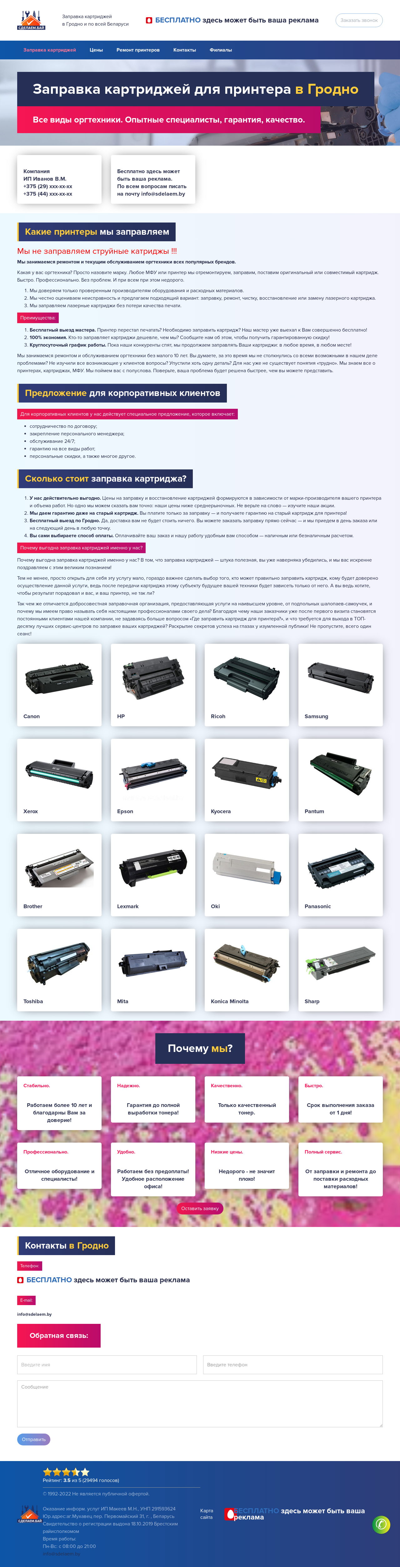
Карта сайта (206, 1514)
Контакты (184, 50)
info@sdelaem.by (34, 1314)
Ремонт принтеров (138, 50)
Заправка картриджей (49, 50)
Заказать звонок (359, 20)
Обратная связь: (59, 1335)
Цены (96, 50)
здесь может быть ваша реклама (237, 20)
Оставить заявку (200, 1208)
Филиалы (221, 50)
